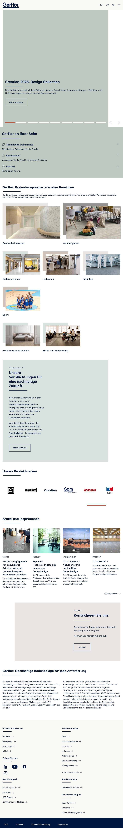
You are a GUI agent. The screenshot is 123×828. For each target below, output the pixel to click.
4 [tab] (44, 122)
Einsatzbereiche (70, 720)
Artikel (5, 743)
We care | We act (16, 368)
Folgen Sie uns (10, 750)
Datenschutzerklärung (40, 816)
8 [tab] (89, 122)
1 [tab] (10, 122)
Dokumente (7, 738)
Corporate (66, 799)
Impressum (63, 816)
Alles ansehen (110, 585)
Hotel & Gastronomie (70, 764)
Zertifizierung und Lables (13, 794)
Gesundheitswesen (70, 733)
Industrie (65, 738)
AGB (6, 816)
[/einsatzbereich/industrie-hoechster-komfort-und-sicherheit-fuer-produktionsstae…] (101, 267)
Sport (64, 729)
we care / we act (10, 779)
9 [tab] (101, 122)
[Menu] (119, 4)
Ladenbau (66, 743)
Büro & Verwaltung (69, 752)
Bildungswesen (68, 757)
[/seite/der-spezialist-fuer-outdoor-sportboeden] (111, 490)
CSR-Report (8, 789)
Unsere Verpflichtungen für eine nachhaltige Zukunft (25, 379)
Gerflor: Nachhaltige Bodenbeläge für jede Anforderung (44, 663)
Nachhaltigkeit (10, 771)
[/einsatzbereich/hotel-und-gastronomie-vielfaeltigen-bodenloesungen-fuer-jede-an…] (21, 339)
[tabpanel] (61, 60)
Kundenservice (69, 771)
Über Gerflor (67, 795)
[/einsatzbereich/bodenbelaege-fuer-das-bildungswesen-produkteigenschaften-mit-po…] (21, 267)
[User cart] (113, 5)
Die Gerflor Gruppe (71, 786)
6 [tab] (67, 122)
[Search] (102, 5)
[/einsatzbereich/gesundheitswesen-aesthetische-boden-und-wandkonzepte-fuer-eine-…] (31, 225)
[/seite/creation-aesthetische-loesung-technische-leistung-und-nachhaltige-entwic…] (52, 490)
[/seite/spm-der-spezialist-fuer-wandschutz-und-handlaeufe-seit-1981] (71, 490)
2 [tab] (21, 122)
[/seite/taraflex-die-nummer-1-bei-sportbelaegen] (91, 490)
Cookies (19, 816)
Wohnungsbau (68, 748)
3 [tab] (33, 122)
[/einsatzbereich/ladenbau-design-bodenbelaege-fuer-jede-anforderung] (61, 267)
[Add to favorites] (27, 523)
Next (118, 122)
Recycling (7, 784)
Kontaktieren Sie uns (91, 607)
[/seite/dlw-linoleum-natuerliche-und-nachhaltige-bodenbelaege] (12, 490)
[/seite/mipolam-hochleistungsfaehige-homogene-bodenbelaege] (32, 490)
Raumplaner (8, 733)
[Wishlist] (107, 5)
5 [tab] (55, 122)
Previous (110, 122)
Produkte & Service (13, 720)
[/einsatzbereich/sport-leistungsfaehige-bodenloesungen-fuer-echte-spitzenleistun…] (21, 303)
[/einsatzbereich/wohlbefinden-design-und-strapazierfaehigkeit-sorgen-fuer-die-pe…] (61, 339)
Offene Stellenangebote (72, 804)
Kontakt (77, 602)
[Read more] (16, 551)
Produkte (6, 729)
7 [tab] (78, 122)
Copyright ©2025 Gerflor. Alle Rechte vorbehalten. (26, 821)
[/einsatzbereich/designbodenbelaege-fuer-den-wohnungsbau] (92, 225)
